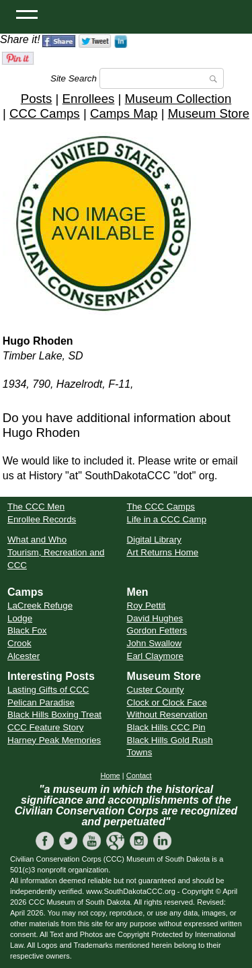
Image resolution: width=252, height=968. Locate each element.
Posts (36, 99)
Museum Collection (178, 99)
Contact (139, 775)
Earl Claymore (155, 656)
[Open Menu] (27, 13)
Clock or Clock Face (167, 702)
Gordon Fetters (157, 630)
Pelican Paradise (41, 702)
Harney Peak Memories (54, 740)
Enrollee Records (41, 519)
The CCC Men (36, 507)
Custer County (155, 690)
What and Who (37, 539)
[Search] (161, 78)
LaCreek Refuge (40, 605)
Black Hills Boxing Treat (54, 715)
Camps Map (124, 113)
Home (110, 775)
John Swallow (154, 643)
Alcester (23, 656)
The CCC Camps (161, 507)
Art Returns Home (163, 552)
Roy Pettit (146, 605)
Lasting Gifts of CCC (48, 690)
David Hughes (155, 618)
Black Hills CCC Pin (166, 727)
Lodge (19, 618)
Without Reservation (167, 715)
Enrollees (88, 99)
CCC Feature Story (45, 727)
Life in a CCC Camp (167, 519)
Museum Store (208, 113)
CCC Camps (44, 113)
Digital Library (154, 539)
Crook (19, 643)
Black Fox (27, 630)
